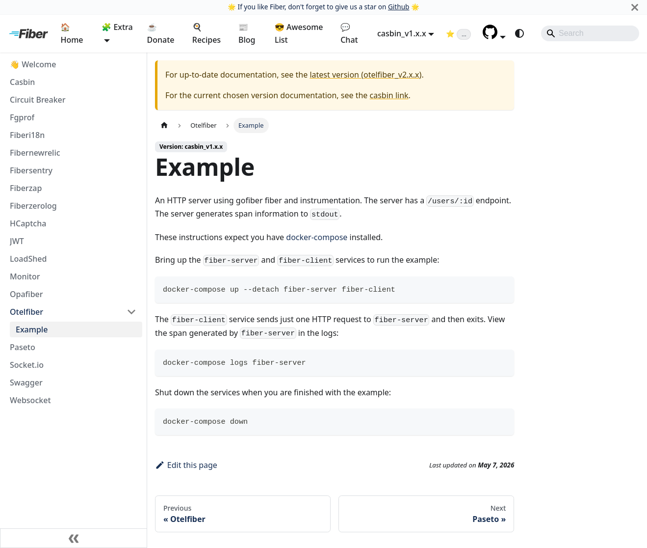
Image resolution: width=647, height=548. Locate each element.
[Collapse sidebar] (73, 538)
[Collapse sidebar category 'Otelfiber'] (131, 312)
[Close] (634, 7)
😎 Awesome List (299, 33)
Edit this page (186, 465)
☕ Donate (161, 33)
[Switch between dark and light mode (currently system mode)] (519, 33)
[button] (494, 36)
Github (398, 6)
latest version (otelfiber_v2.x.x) (365, 74)
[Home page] (164, 125)
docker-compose (316, 237)
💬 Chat (349, 33)
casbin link (389, 95)
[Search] (590, 33)
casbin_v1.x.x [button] (401, 33)
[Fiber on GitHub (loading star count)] (458, 33)
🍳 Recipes (206, 33)
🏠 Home (71, 33)
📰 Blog (246, 33)
